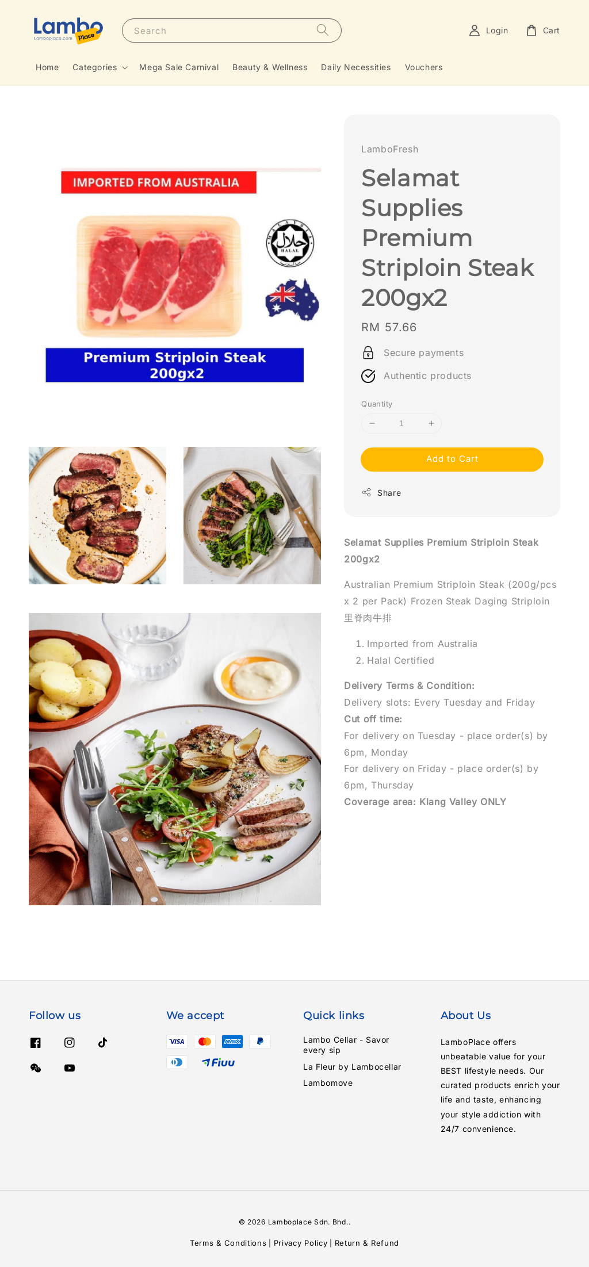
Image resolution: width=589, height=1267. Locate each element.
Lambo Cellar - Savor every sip (346, 1045)
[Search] (322, 30)
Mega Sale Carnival (179, 67)
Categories (94, 67)
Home (47, 67)
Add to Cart (452, 458)
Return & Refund (367, 1242)
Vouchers (424, 67)
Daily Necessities (356, 67)
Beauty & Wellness (269, 67)
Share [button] (381, 492)
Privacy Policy (301, 1242)
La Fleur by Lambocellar (352, 1066)
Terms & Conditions (228, 1242)
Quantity (376, 403)
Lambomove (328, 1083)
